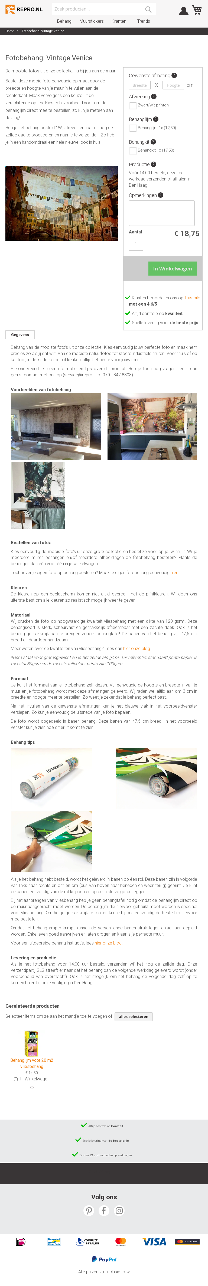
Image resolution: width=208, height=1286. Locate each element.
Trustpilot (193, 297)
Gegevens (20, 335)
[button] (32, 1088)
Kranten (119, 21)
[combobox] (104, 9)
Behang (64, 21)
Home (9, 31)
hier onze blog (136, 648)
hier (174, 572)
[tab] (20, 334)
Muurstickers (92, 21)
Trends (143, 21)
